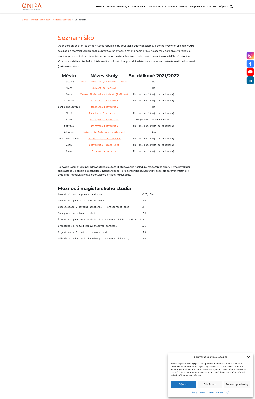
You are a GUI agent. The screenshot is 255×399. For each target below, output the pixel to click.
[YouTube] (250, 72)
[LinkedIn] (250, 80)
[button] (248, 357)
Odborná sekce (156, 6)
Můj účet (223, 6)
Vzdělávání (137, 6)
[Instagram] (250, 56)
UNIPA (99, 6)
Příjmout (183, 384)
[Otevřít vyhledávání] (231, 6)
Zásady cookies (198, 392)
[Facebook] (250, 64)
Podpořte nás (197, 6)
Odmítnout (209, 384)
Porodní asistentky (117, 6)
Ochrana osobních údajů (218, 392)
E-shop (184, 6)
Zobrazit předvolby (237, 384)
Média (171, 6)
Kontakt (212, 6)
